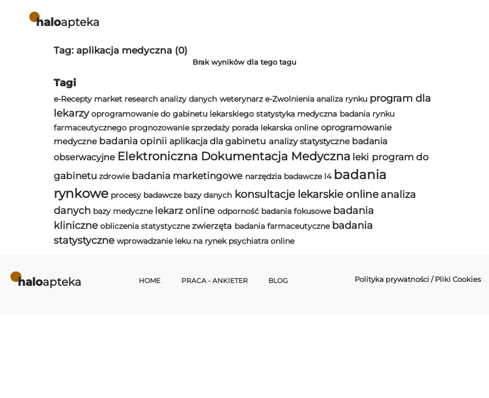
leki (360, 157)
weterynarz (241, 99)
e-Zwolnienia (289, 99)
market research (126, 99)
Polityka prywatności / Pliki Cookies (418, 279)
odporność (238, 211)
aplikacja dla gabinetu (217, 141)
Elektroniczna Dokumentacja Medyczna (233, 156)
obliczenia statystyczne (145, 226)
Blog (278, 281)
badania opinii (133, 140)
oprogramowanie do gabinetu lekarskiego (172, 114)
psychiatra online (261, 241)
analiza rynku (341, 99)
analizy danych (188, 99)
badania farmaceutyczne (282, 226)
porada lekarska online (275, 128)
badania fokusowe (296, 211)
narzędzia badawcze (283, 176)
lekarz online (185, 210)
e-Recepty (73, 99)
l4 (327, 176)
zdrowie (114, 176)
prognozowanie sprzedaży (179, 127)
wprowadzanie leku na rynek (171, 241)
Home (149, 281)
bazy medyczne (123, 211)
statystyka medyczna (296, 114)
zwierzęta (212, 226)
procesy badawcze (146, 195)
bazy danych (208, 195)
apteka (68, 22)
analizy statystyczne (309, 141)
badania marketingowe (187, 175)
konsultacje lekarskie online (306, 194)
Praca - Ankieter (214, 281)
